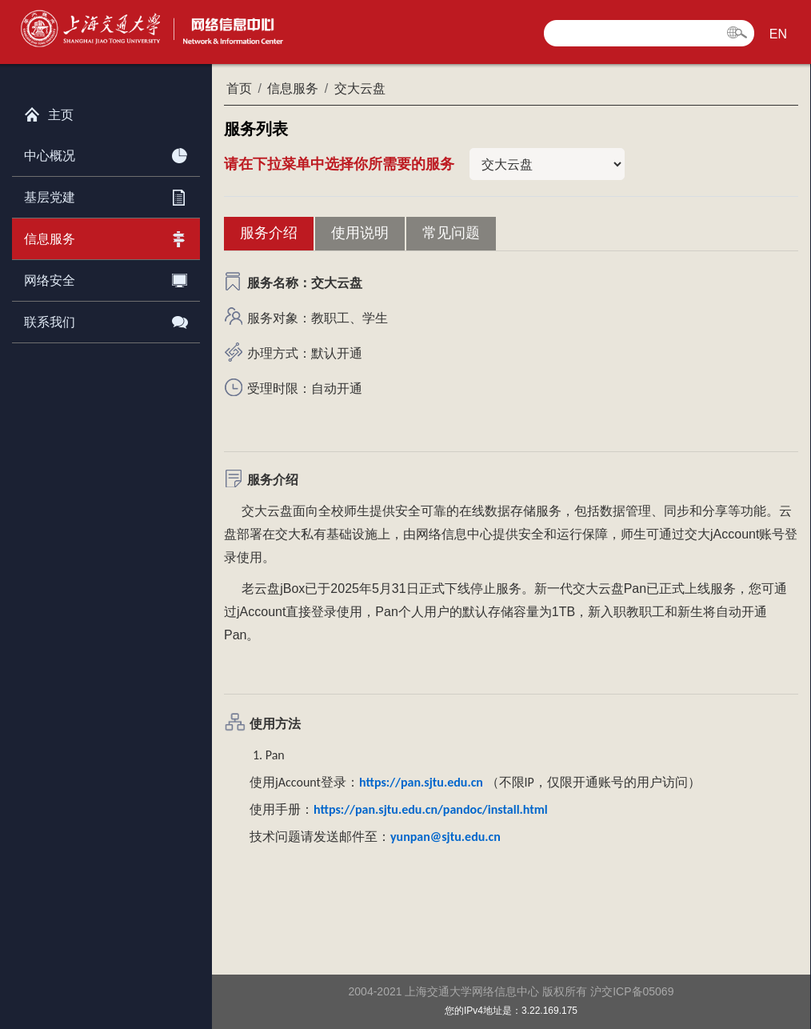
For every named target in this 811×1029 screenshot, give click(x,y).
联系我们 (106, 319)
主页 (49, 111)
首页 (239, 88)
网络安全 (106, 277)
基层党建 (106, 194)
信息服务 (106, 236)
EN (778, 34)
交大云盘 (360, 88)
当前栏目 (547, 164)
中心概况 (106, 153)
